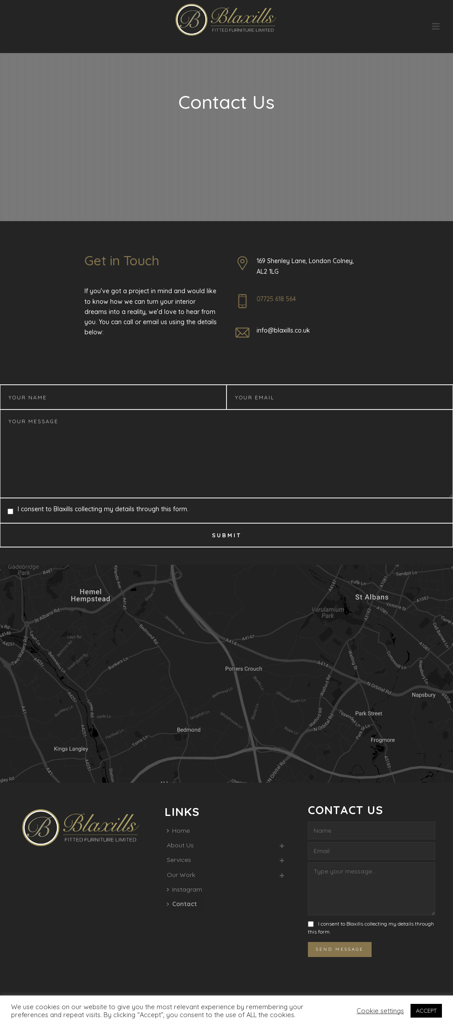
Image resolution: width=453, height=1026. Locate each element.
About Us (180, 845)
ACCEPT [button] (426, 1010)
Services (179, 860)
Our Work (181, 875)
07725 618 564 (276, 299)
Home (178, 831)
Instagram (184, 889)
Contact (182, 904)
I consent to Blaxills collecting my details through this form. (103, 509)
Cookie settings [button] (380, 1011)
